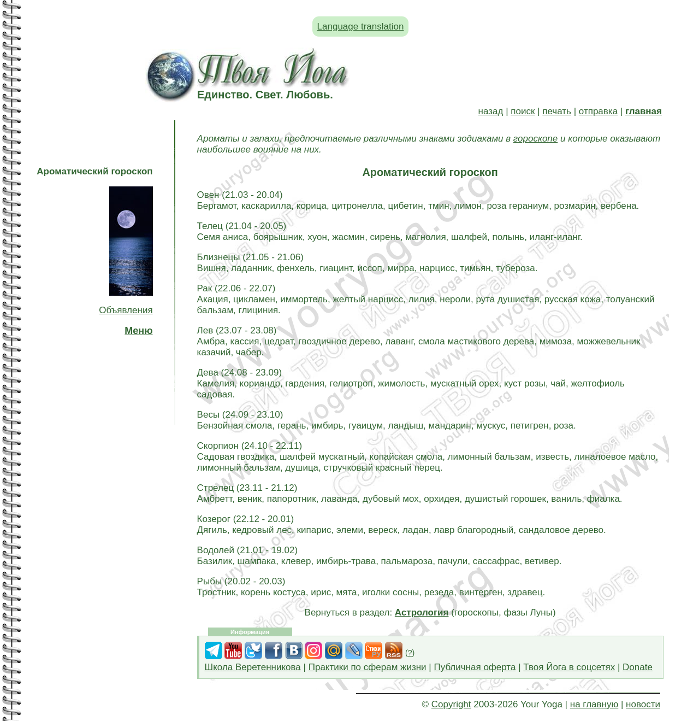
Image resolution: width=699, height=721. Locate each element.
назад (490, 111)
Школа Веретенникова (253, 667)
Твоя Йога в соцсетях (569, 667)
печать (556, 111)
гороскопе (535, 138)
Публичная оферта (475, 667)
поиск (523, 111)
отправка (598, 111)
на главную (594, 704)
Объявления (125, 310)
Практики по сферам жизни (367, 667)
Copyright (451, 704)
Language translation (360, 26)
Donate (638, 667)
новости (643, 704)
